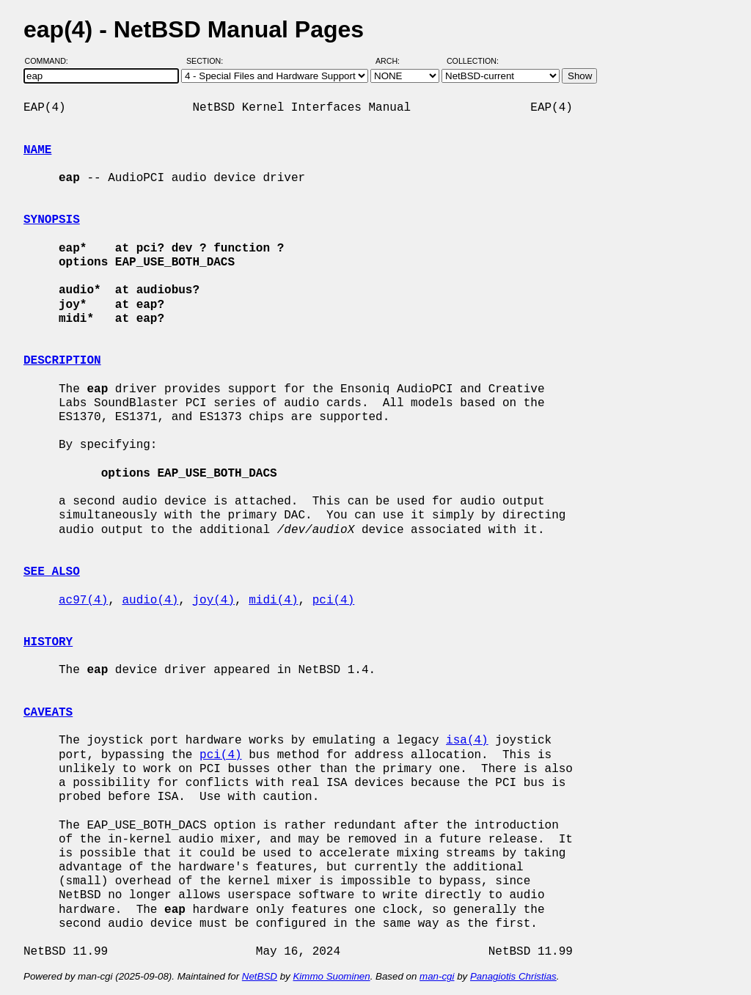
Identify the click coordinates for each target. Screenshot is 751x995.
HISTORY (48, 642)
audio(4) (150, 600)
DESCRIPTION (62, 361)
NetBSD (259, 976)
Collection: (473, 60)
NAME (37, 150)
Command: (51, 60)
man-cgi (437, 976)
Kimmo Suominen (331, 976)
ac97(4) (83, 600)
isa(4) (467, 741)
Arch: (394, 60)
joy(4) (213, 600)
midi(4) (273, 600)
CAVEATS (48, 713)
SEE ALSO (51, 572)
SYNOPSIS (51, 220)
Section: (208, 60)
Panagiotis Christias (513, 976)
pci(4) (333, 600)
